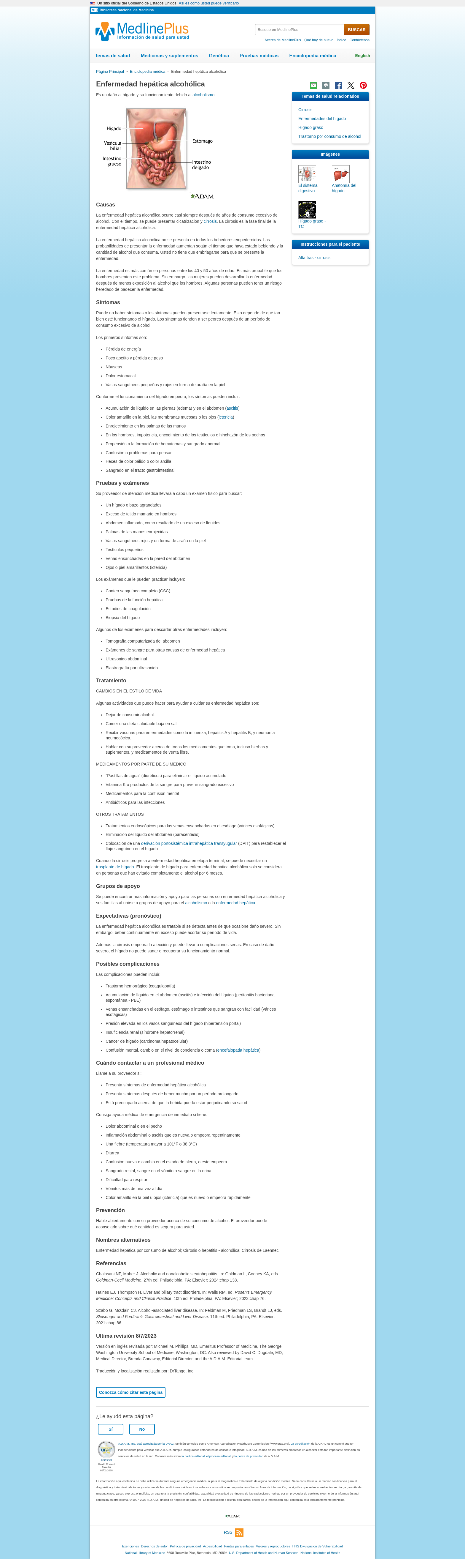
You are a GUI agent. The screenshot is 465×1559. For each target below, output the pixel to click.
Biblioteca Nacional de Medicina (127, 10)
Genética (219, 55)
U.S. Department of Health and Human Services (263, 1553)
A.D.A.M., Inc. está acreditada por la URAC (146, 1443)
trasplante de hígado (115, 866)
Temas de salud (112, 55)
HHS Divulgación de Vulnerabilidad (317, 1546)
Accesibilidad (212, 1546)
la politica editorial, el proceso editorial (206, 1456)
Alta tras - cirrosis (314, 257)
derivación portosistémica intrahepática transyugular (189, 843)
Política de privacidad (185, 1546)
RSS (233, 1532)
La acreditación (300, 1443)
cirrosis (210, 221)
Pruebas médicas (259, 55)
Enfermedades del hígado (322, 118)
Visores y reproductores (273, 1546)
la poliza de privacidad (249, 1456)
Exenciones (130, 1546)
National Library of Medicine (145, 1553)
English (362, 55)
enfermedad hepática (235, 902)
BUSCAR (357, 29)
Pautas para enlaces (239, 1546)
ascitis (232, 408)
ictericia (225, 417)
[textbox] (300, 29)
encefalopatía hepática (238, 1050)
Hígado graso (310, 127)
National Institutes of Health (320, 1553)
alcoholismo (203, 94)
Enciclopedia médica (312, 55)
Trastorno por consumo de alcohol (329, 136)
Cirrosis (305, 109)
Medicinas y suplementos (169, 55)
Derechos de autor (154, 1546)
